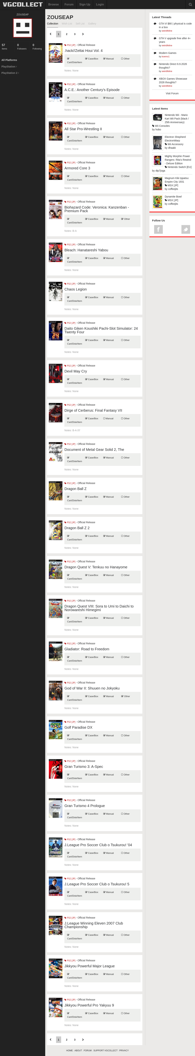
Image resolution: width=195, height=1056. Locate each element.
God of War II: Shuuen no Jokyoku (92, 688)
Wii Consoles (161, 125)
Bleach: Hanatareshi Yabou (86, 250)
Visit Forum (172, 93)
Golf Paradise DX (78, 727)
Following (38, 46)
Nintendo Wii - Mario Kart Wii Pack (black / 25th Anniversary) (177, 119)
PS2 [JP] (69, 45)
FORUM (88, 1050)
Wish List (67, 23)
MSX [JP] (171, 185)
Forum (69, 4)
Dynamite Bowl (173, 196)
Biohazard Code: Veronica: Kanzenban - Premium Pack (96, 209)
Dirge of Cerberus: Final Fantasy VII (93, 410)
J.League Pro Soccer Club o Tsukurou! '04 (98, 845)
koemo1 (166, 56)
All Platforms (9, 60)
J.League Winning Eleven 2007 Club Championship (93, 925)
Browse (53, 4)
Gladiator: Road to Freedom (86, 649)
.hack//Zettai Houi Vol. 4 (83, 51)
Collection (52, 23)
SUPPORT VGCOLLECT (105, 1050)
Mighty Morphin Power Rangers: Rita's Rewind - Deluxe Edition (178, 160)
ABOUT (78, 1050)
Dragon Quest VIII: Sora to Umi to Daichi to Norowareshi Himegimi (98, 608)
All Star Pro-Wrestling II (83, 129)
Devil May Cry (75, 371)
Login (100, 4)
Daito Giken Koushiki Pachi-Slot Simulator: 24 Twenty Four (101, 330)
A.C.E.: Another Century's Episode (92, 90)
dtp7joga (160, 170)
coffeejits (173, 189)
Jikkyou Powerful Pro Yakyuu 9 (89, 1005)
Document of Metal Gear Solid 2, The (94, 450)
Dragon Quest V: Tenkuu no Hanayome (95, 567)
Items (7, 46)
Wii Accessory (174, 144)
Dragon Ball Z (75, 489)
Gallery (92, 23)
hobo (158, 129)
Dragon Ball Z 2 (77, 528)
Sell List (80, 23)
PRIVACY (124, 1050)
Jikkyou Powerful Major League (89, 966)
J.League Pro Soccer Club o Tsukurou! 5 (96, 884)
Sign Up (84, 4)
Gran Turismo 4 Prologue (84, 806)
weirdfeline (167, 31)
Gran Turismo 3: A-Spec (83, 767)
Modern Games (167, 53)
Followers (22, 46)
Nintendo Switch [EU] (178, 167)
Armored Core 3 (77, 168)
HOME (69, 1050)
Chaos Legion (75, 289)
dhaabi (172, 147)
